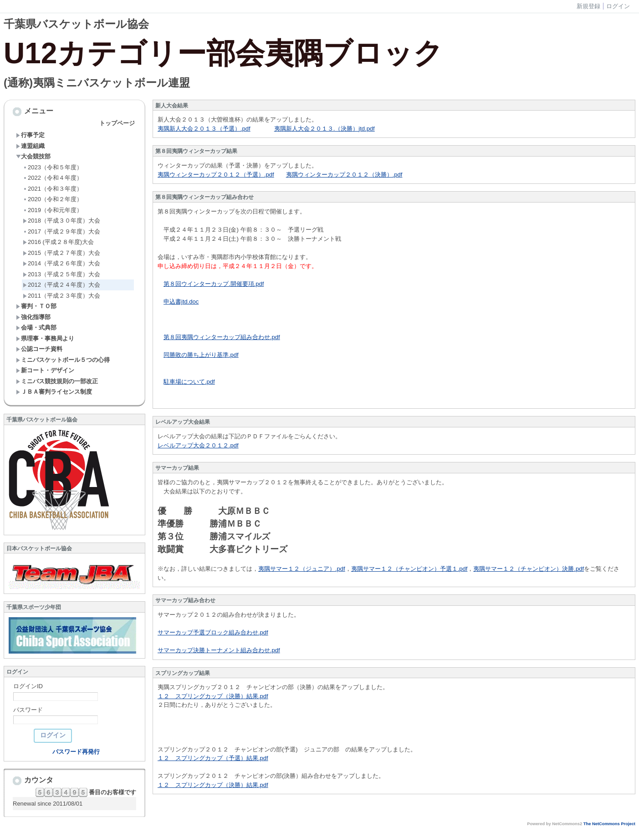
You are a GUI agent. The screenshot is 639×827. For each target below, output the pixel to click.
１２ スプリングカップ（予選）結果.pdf (213, 758)
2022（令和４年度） (52, 177)
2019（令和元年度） (52, 210)
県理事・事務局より (45, 338)
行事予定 (30, 135)
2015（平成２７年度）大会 (61, 252)
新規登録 (588, 6)
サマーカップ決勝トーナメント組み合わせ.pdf (219, 650)
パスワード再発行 (76, 751)
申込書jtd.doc (181, 301)
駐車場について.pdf (189, 381)
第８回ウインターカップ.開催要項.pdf (214, 283)
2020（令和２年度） (52, 199)
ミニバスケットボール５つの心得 (63, 359)
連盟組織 (30, 145)
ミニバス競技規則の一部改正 (57, 381)
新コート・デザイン (45, 370)
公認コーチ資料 (39, 348)
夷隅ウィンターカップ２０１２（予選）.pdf (216, 174)
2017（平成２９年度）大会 (61, 231)
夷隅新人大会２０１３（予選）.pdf (204, 128)
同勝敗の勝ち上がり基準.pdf (201, 354)
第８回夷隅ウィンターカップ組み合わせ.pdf (222, 337)
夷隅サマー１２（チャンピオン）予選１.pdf (409, 568)
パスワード (28, 709)
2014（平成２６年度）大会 (61, 263)
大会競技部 (33, 156)
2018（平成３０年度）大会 (61, 220)
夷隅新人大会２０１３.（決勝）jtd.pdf (324, 128)
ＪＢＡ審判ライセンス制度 (54, 391)
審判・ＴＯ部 (36, 306)
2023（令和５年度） (52, 167)
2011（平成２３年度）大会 (61, 295)
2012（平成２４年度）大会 (61, 284)
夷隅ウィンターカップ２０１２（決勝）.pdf (344, 174)
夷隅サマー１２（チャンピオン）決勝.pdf (528, 568)
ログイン (618, 6)
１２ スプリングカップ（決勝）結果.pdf (213, 696)
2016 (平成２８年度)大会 (58, 241)
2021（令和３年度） (52, 188)
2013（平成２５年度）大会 (61, 274)
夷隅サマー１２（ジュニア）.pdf (301, 568)
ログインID (28, 686)
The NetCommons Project (609, 824)
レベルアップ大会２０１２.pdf (198, 445)
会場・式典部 (36, 327)
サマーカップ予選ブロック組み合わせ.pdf (213, 632)
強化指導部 (33, 317)
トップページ (117, 123)
